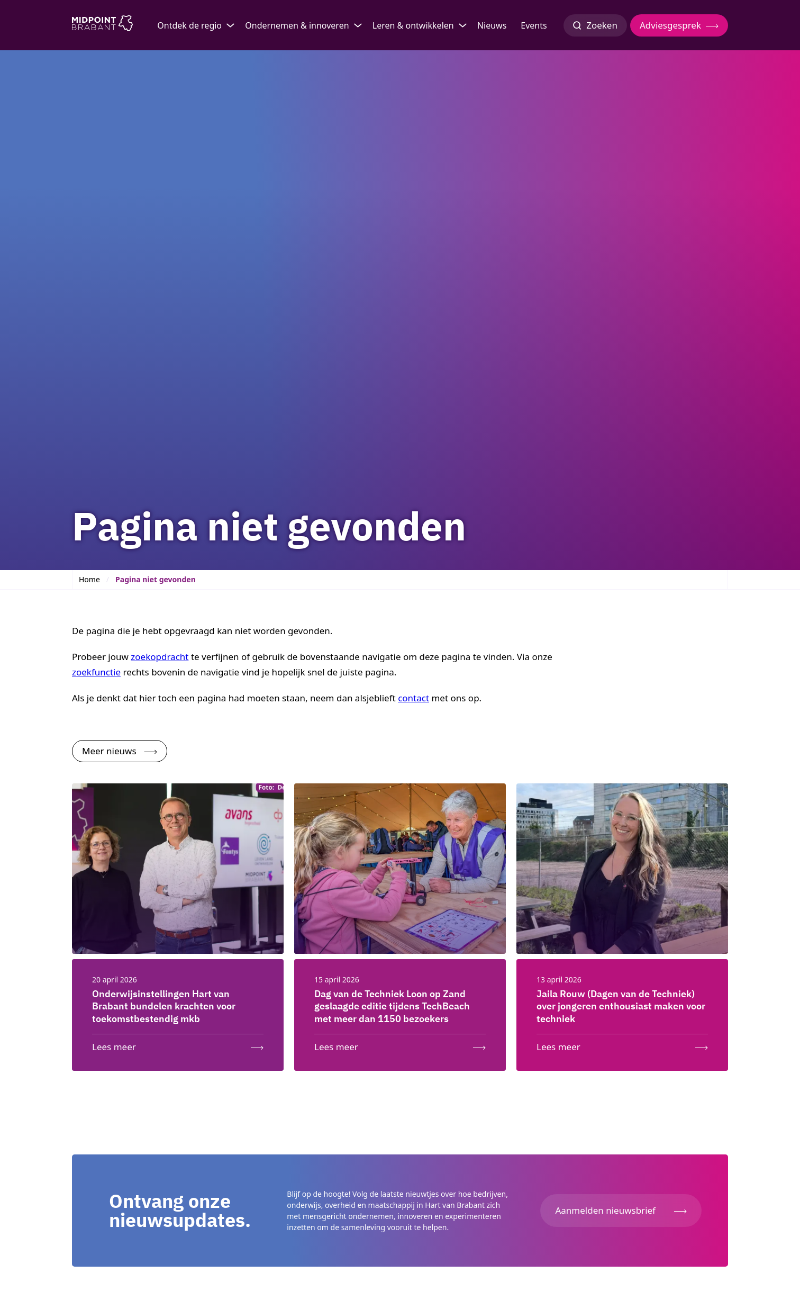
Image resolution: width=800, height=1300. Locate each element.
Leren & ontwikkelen (413, 25)
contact (413, 698)
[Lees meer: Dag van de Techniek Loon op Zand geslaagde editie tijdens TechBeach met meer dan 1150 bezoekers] (400, 1044)
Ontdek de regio (189, 25)
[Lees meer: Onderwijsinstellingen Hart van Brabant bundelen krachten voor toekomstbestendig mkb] (177, 1044)
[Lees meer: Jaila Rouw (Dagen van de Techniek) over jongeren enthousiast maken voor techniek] (622, 1044)
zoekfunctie (96, 672)
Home (89, 579)
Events (534, 25)
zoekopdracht (159, 657)
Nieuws (491, 25)
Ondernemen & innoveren (297, 25)
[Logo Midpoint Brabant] (102, 25)
